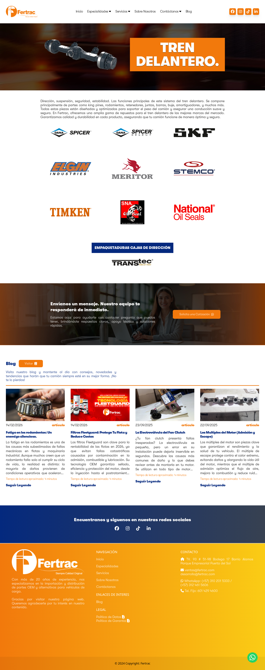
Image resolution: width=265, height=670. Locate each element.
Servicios (122, 11)
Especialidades (99, 11)
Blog (189, 11)
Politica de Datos (110, 617)
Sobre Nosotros (145, 11)
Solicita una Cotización (196, 314)
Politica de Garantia (113, 621)
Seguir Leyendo (18, 485)
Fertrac (145, 663)
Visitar (31, 363)
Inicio (79, 11)
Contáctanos (170, 11)
